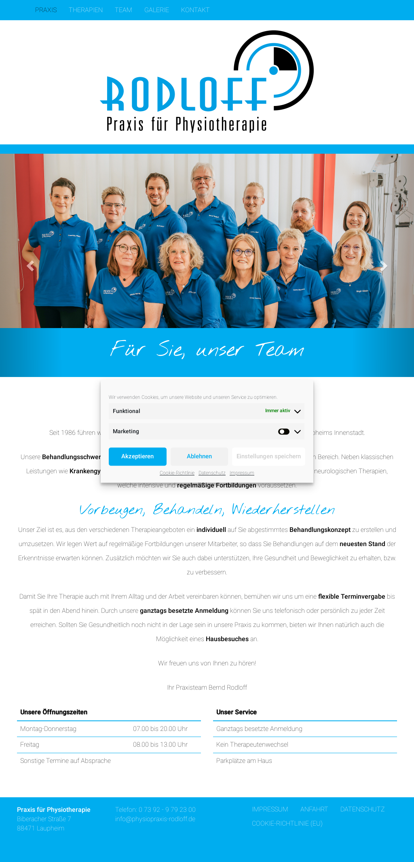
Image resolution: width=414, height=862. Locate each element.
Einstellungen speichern (269, 456)
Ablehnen (199, 456)
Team (123, 10)
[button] (31, 265)
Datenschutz (212, 473)
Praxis (46, 10)
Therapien (86, 10)
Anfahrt (314, 809)
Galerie (156, 10)
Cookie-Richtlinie (177, 473)
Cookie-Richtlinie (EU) (287, 823)
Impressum (242, 473)
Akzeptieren (137, 456)
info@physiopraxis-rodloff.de (155, 819)
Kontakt (195, 10)
